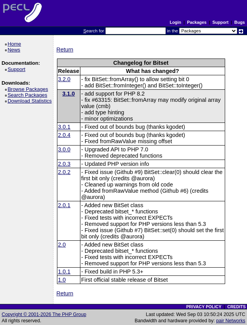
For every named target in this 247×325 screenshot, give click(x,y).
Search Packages (28, 95)
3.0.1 (64, 127)
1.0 (62, 280)
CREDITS (236, 306)
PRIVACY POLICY (203, 306)
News (15, 50)
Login (175, 22)
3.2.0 (64, 79)
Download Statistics (31, 101)
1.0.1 (64, 271)
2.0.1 (64, 205)
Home (15, 44)
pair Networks (230, 320)
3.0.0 (64, 149)
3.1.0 (68, 94)
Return (65, 49)
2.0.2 (64, 172)
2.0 (62, 245)
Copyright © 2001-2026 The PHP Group (44, 314)
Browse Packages (29, 89)
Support (220, 22)
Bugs (240, 22)
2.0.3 (64, 164)
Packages (196, 22)
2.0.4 (64, 135)
